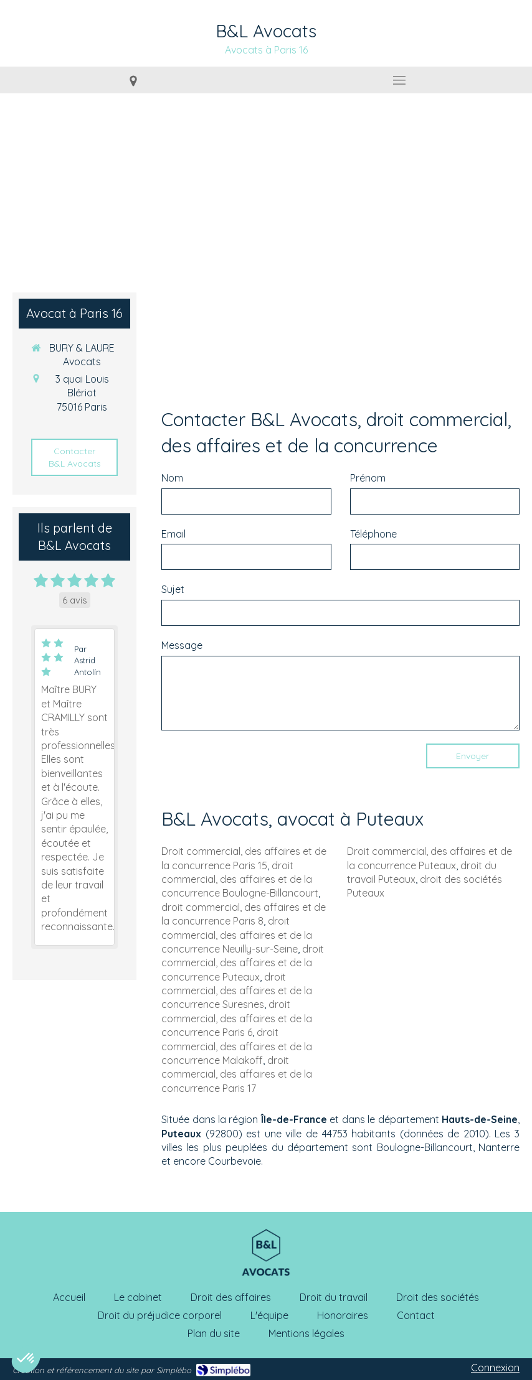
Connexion (495, 1367)
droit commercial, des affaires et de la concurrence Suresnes (236, 991)
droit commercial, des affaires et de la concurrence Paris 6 (236, 1018)
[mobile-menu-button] (399, 80)
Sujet (172, 589)
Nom (172, 478)
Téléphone (373, 534)
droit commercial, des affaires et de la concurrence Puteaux (242, 963)
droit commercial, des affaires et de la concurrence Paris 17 (236, 1074)
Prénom (368, 478)
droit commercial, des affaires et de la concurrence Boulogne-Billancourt (239, 879)
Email (173, 534)
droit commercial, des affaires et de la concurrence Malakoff (236, 1046)
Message (181, 645)
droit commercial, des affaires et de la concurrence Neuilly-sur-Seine (236, 935)
